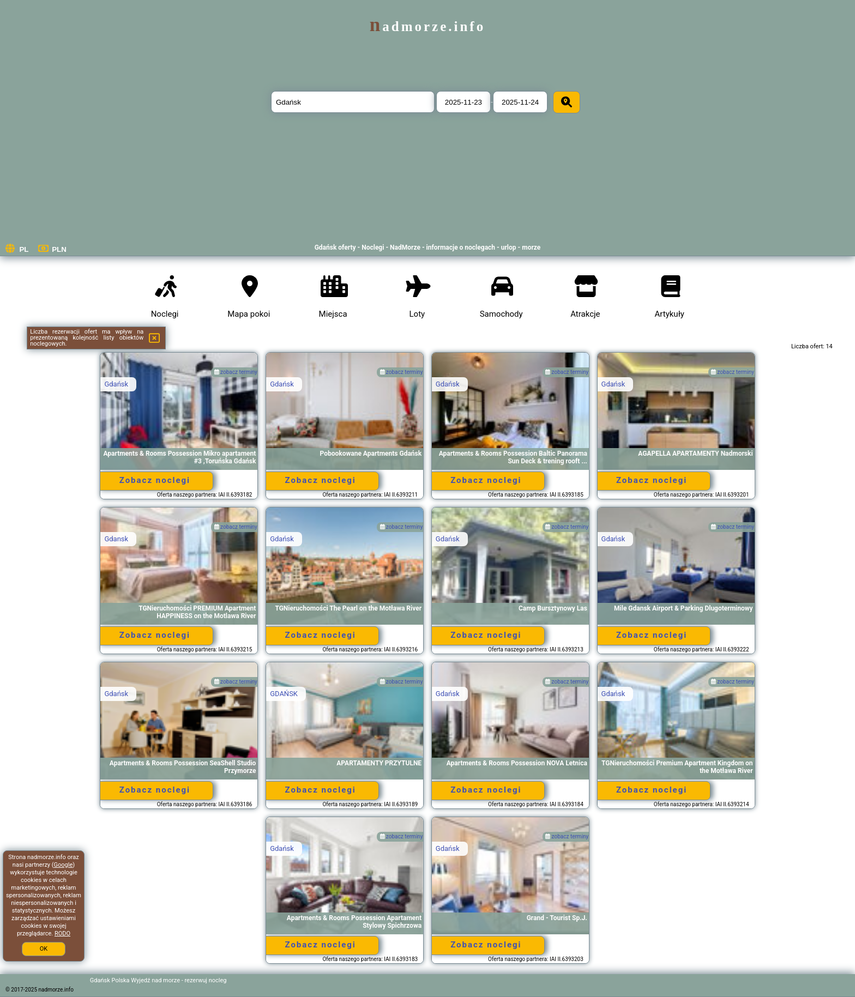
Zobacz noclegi (154, 480)
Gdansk (116, 539)
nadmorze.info (427, 26)
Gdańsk (116, 384)
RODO (62, 933)
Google (63, 864)
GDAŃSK (284, 694)
